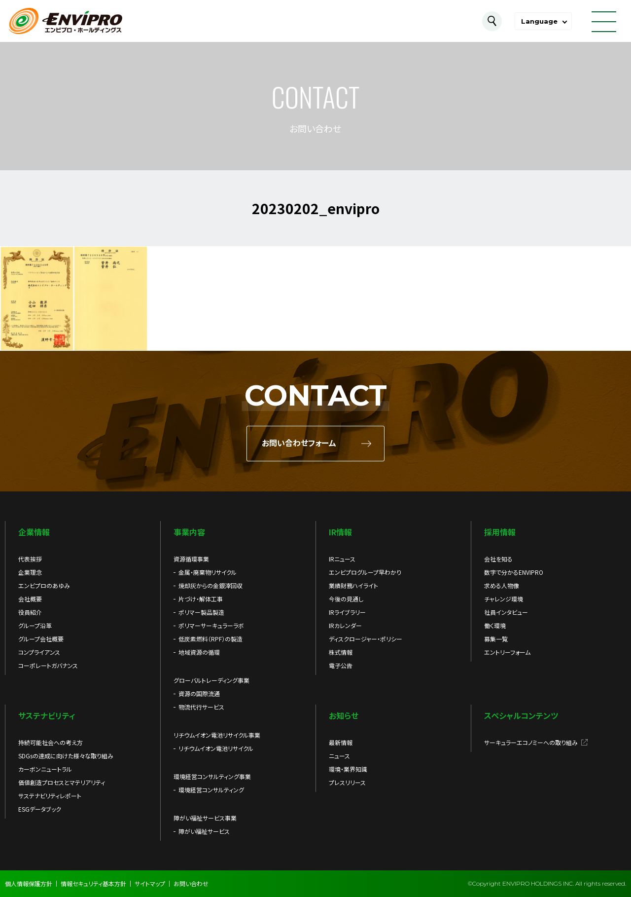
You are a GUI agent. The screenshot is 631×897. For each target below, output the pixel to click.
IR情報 (340, 532)
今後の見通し (346, 599)
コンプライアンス (39, 652)
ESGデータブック (39, 809)
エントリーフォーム (507, 652)
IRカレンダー (345, 625)
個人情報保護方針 (28, 883)
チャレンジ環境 (503, 599)
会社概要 (30, 599)
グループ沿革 (35, 625)
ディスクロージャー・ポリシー (365, 639)
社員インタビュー (506, 612)
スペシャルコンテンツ (521, 715)
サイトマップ (150, 883)
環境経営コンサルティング (211, 789)
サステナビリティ (46, 715)
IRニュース (342, 559)
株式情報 (340, 652)
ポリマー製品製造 (201, 612)
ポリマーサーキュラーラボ (211, 625)
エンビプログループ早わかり (365, 572)
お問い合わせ (191, 883)
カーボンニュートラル (45, 769)
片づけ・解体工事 (200, 599)
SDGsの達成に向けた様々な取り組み (65, 755)
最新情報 (340, 742)
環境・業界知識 (348, 769)
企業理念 (30, 572)
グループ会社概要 (41, 639)
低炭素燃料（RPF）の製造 (210, 639)
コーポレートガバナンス (48, 665)
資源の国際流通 (199, 693)
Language (539, 21)
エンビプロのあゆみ (44, 585)
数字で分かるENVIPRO (513, 572)
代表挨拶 (30, 559)
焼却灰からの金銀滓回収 (210, 585)
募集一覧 (496, 639)
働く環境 (495, 625)
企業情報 (34, 532)
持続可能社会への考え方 (50, 742)
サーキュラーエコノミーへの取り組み (531, 742)
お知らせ (343, 715)
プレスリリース (347, 782)
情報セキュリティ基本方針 (93, 883)
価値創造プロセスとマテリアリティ (61, 782)
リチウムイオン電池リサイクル (215, 748)
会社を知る (498, 559)
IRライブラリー (347, 612)
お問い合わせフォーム (299, 443)
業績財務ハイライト (353, 585)
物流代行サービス (201, 707)
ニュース (339, 755)
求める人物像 (501, 585)
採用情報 (500, 532)
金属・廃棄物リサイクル (207, 572)
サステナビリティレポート (49, 795)
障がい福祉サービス (204, 831)
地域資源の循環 (199, 652)
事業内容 (189, 532)
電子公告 (340, 665)
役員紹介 (30, 612)
